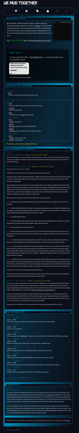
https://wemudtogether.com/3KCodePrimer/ (43, 290)
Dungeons (11, 129)
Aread (10, 120)
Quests (10, 113)
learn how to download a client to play (39, 40)
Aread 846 (11, 140)
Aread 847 (11, 138)
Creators (11, 124)
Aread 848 (11, 122)
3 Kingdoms (37, 26)
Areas (10, 103)
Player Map (11, 108)
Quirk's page (12, 126)
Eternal (50, 394)
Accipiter (23, 115)
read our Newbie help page (36, 57)
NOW (25, 40)
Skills (9, 93)
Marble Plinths (12, 131)
